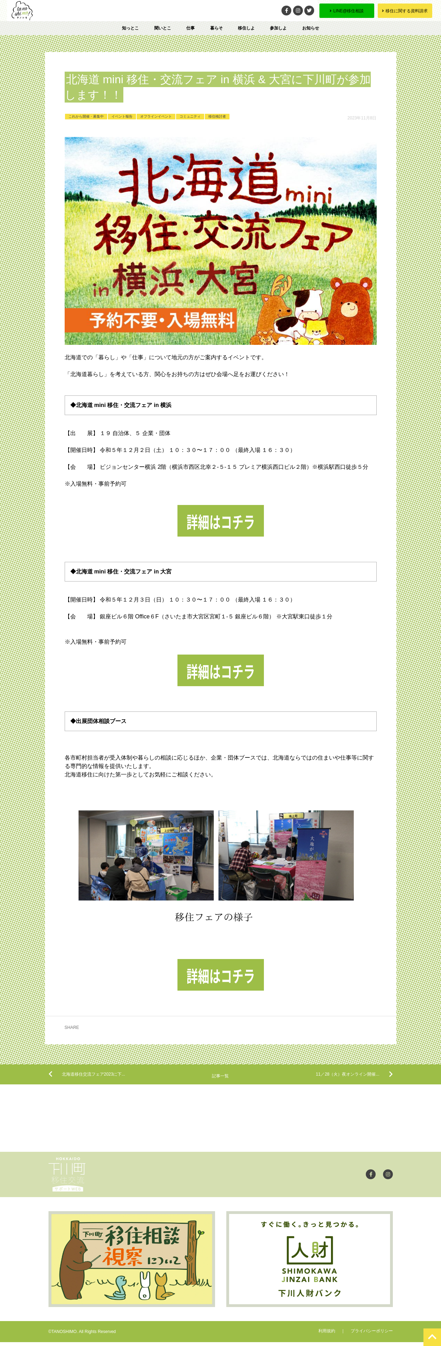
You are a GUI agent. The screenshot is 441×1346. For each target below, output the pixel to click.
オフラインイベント (156, 116)
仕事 (190, 28)
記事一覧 (220, 1079)
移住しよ (246, 28)
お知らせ (310, 28)
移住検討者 (217, 116)
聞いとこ (162, 28)
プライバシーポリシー (372, 1334)
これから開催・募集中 (86, 116)
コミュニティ (190, 116)
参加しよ (278, 28)
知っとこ (130, 28)
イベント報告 (121, 116)
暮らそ (216, 28)
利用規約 (326, 1334)
